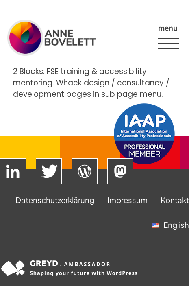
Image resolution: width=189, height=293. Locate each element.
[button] (168, 43)
